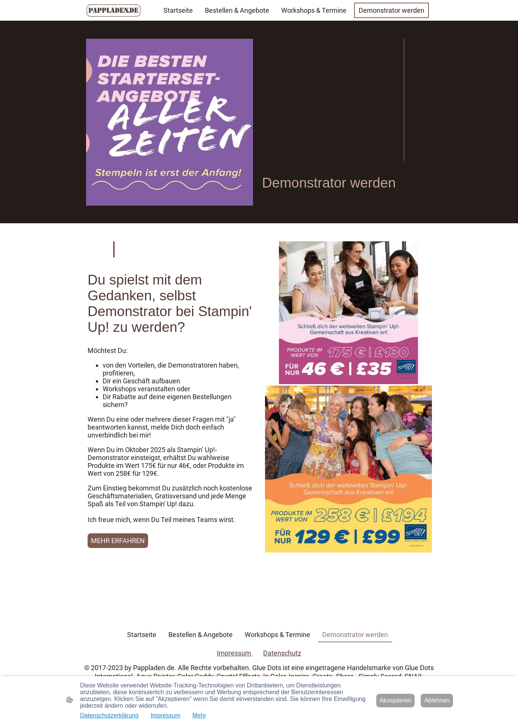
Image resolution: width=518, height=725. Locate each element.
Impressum (235, 653)
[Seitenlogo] (113, 10)
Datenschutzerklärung (109, 715)
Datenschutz (282, 653)
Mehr (199, 715)
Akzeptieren (396, 700)
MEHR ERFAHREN (118, 541)
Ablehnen (437, 700)
